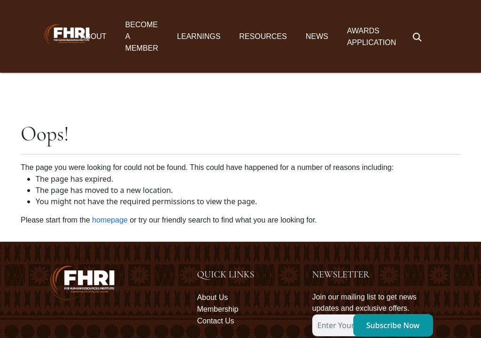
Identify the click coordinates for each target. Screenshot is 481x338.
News (317, 36)
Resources (263, 36)
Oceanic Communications (403, 307)
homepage (110, 147)
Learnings (198, 36)
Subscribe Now (393, 252)
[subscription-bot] (313, 269)
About (93, 36)
